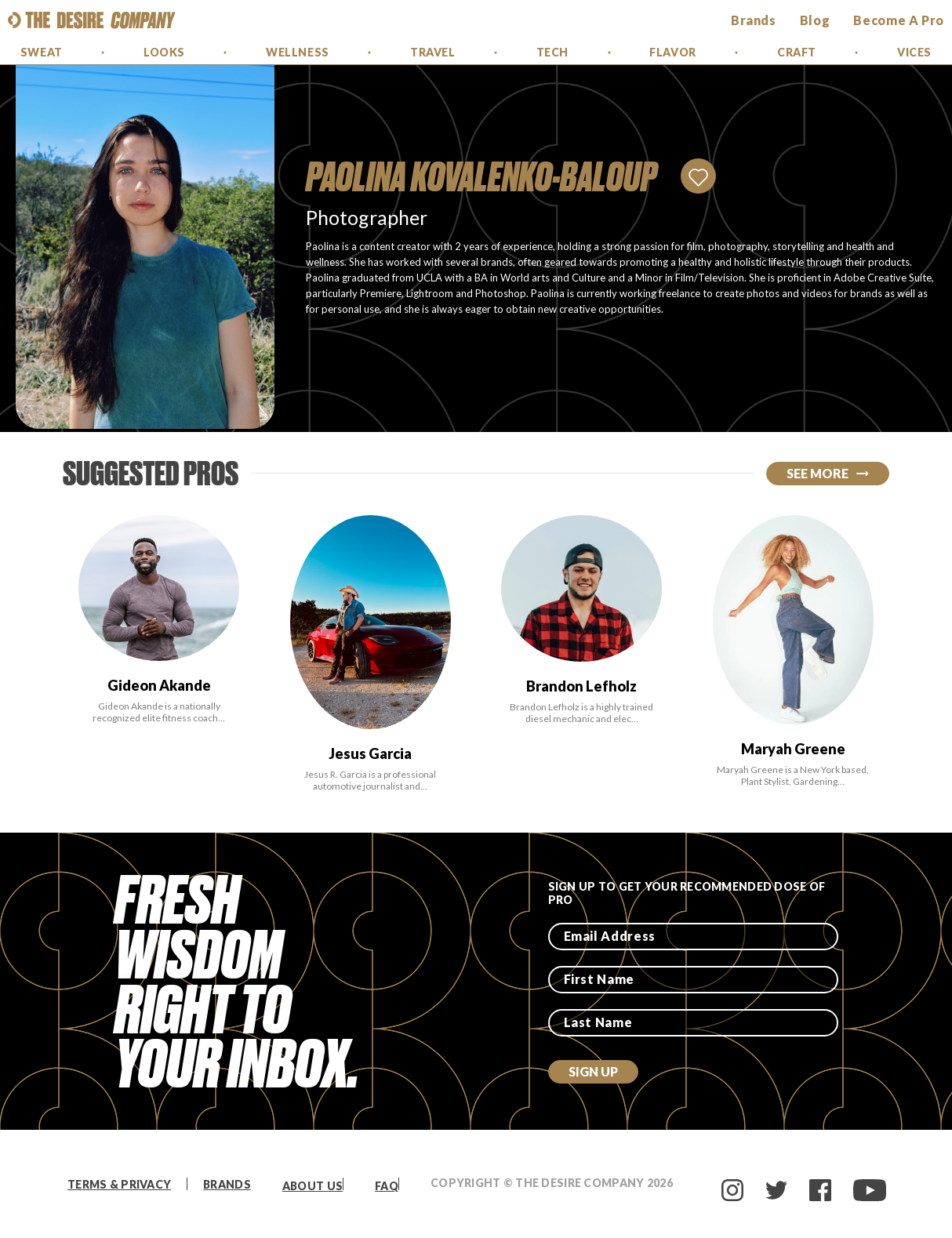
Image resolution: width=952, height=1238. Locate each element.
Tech (552, 52)
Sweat (41, 52)
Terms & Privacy (119, 1184)
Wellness (297, 52)
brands (753, 20)
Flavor (672, 52)
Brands (227, 1184)
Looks (164, 52)
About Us (312, 1186)
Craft (796, 52)
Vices (914, 52)
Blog (815, 20)
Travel (432, 52)
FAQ (386, 1186)
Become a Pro (898, 20)
